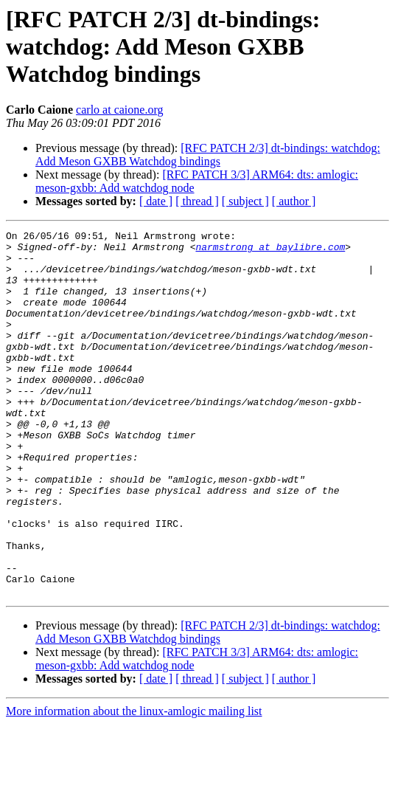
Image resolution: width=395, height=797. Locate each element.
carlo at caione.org (119, 109)
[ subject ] (245, 201)
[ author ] (294, 201)
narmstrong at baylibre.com (270, 251)
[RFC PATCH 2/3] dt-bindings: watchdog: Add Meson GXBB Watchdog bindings (207, 155)
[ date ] (155, 201)
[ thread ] (197, 201)
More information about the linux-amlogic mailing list (134, 784)
